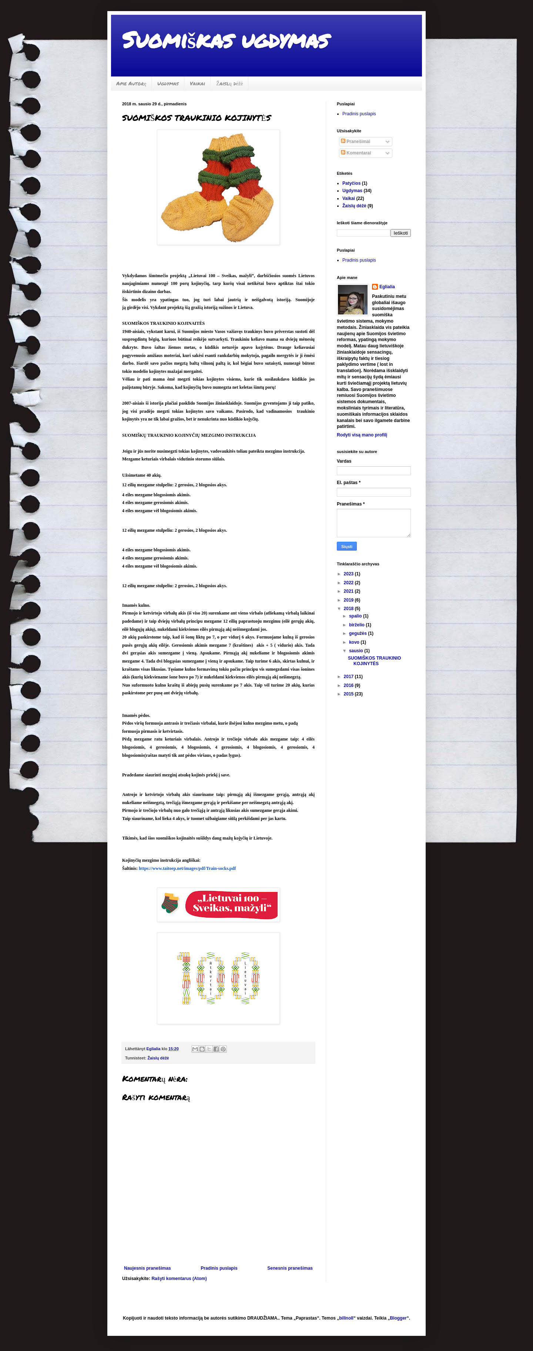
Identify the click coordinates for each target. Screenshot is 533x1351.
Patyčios (351, 183)
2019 (349, 600)
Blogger (398, 1318)
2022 (349, 582)
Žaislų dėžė (229, 83)
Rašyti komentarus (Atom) (179, 1278)
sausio (356, 650)
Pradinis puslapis (219, 1268)
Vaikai (197, 83)
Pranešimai (355, 141)
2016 (349, 685)
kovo (355, 642)
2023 (349, 573)
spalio (356, 616)
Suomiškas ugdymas (225, 39)
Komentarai (356, 153)
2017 (349, 676)
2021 (349, 591)
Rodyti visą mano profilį (362, 435)
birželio (357, 624)
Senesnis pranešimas (290, 1268)
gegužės (358, 633)
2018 (349, 608)
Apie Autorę (131, 83)
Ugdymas (168, 83)
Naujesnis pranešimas (147, 1268)
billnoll (346, 1318)
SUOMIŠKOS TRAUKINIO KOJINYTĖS (374, 661)
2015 (349, 694)
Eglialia (387, 286)
